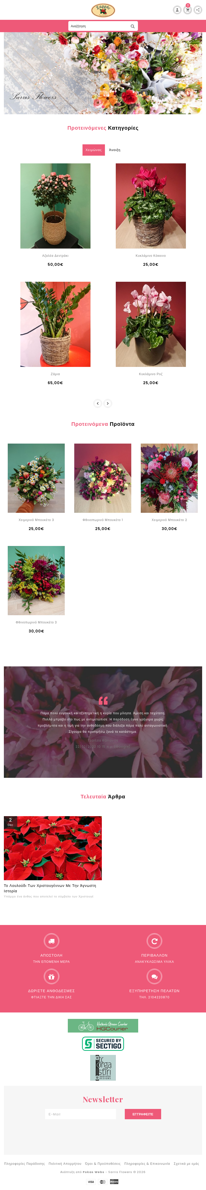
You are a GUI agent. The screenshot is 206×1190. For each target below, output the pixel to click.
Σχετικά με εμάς (186, 1163)
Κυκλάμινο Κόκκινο (151, 255)
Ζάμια (55, 374)
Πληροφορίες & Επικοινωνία (147, 1163)
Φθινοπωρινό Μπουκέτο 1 (103, 520)
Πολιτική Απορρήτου (65, 1163)
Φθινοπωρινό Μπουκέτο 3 (36, 622)
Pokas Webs (93, 1172)
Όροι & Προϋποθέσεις (103, 1163)
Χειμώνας (94, 149)
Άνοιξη (114, 149)
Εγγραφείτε (143, 1114)
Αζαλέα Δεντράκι (55, 255)
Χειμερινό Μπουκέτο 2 (169, 520)
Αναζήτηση (133, 26)
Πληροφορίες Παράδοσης (24, 1163)
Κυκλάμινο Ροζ (151, 374)
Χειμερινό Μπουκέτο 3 (36, 520)
